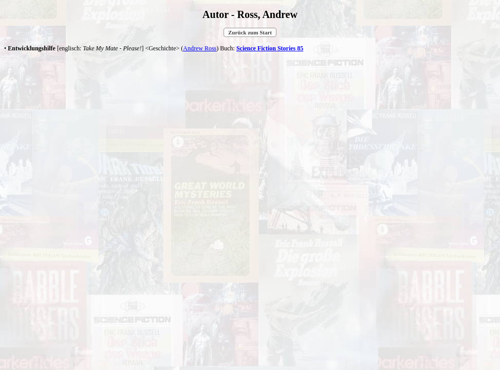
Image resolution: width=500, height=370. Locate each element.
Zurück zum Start (250, 32)
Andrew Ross (199, 48)
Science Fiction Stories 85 (269, 48)
